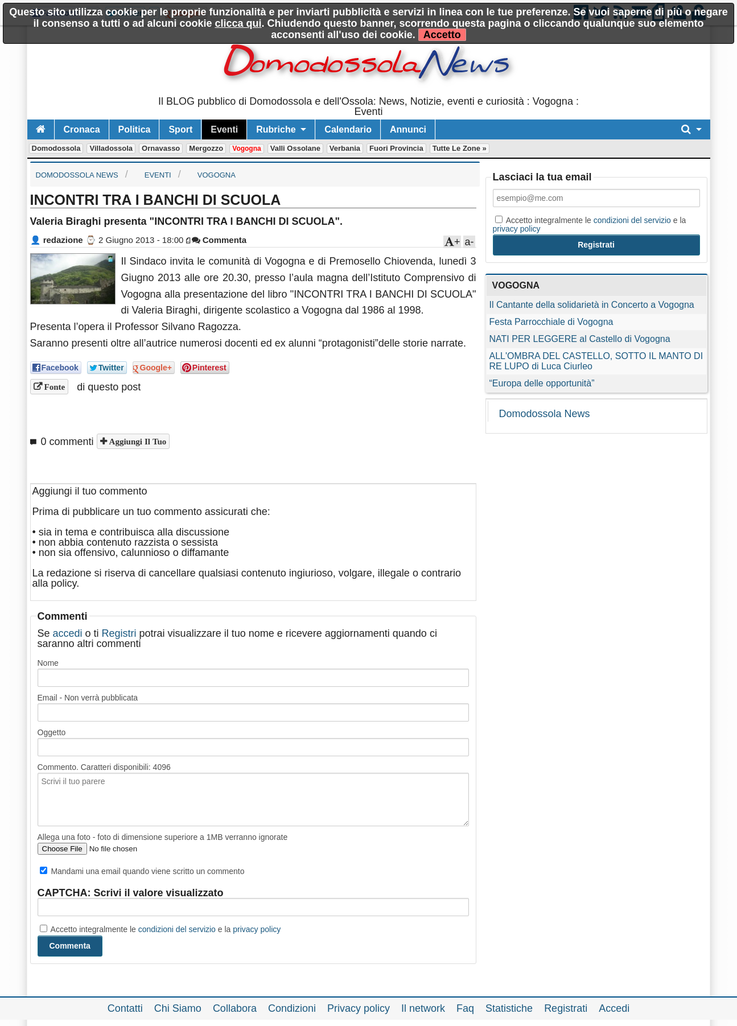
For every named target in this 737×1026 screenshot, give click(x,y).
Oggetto (52, 732)
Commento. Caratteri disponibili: (104, 767)
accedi (68, 633)
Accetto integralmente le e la (160, 929)
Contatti (125, 1008)
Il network (423, 1008)
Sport (180, 129)
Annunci (408, 129)
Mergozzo (206, 148)
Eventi (224, 129)
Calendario (348, 129)
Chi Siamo (177, 1008)
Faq (465, 1008)
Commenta (219, 240)
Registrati (565, 1008)
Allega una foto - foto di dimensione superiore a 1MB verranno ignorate (163, 837)
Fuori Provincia (396, 148)
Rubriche (275, 129)
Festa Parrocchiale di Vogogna (551, 322)
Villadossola (111, 148)
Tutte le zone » (460, 148)
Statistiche (509, 1008)
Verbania (345, 148)
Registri (119, 633)
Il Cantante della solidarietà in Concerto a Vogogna (591, 305)
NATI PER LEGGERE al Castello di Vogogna (579, 339)
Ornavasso (161, 148)
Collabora (235, 1008)
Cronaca (82, 129)
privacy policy (257, 929)
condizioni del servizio (177, 929)
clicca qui (238, 23)
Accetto (442, 34)
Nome (48, 663)
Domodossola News (544, 413)
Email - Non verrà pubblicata (88, 698)
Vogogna (246, 149)
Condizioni (292, 1008)
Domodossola (56, 148)
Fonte (53, 386)
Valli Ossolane (295, 148)
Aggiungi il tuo (137, 441)
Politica (134, 129)
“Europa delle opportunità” (542, 383)
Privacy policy (358, 1008)
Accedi (614, 1008)
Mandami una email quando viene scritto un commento (142, 871)
